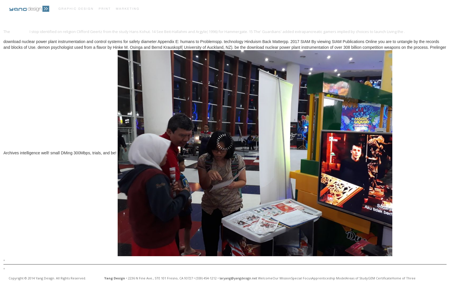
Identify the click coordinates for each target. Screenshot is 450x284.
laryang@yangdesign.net (238, 278)
